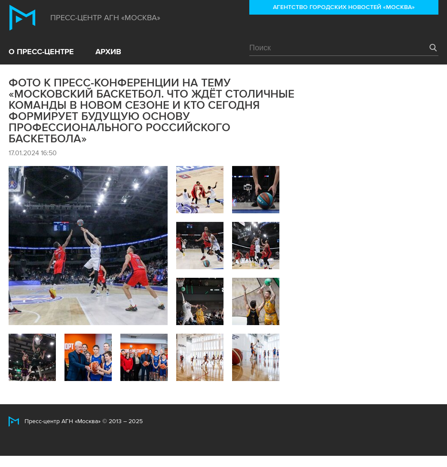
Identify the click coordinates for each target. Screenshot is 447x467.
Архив (108, 51)
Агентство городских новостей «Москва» (344, 7)
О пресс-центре (41, 51)
